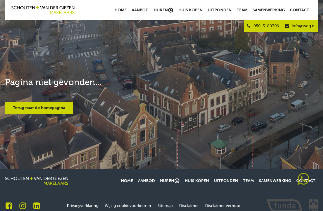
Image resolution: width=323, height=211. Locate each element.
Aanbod (140, 10)
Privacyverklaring (82, 205)
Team (242, 10)
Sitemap (165, 205)
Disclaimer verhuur (223, 205)
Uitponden (220, 10)
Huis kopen (190, 10)
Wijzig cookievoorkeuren (128, 205)
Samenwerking (269, 10)
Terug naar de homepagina (39, 107)
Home (121, 10)
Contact (299, 10)
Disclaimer (189, 205)
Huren (163, 10)
